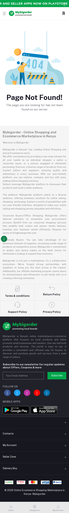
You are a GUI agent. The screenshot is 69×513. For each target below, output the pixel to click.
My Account (10, 445)
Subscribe (57, 375)
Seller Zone (9, 456)
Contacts (8, 433)
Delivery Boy (10, 468)
